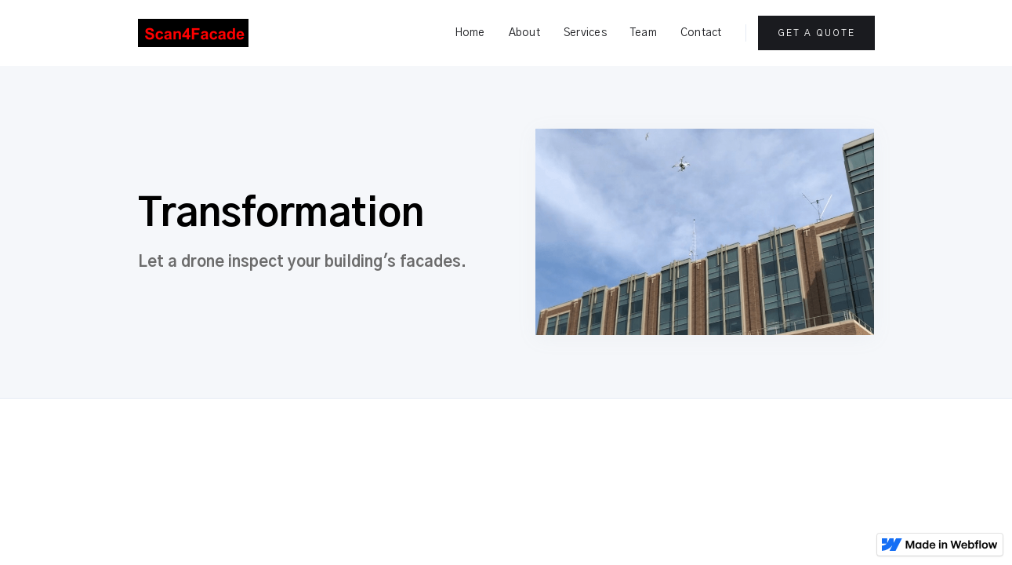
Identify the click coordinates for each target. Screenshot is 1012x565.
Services (585, 32)
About (524, 32)
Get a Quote (816, 33)
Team (643, 32)
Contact (701, 32)
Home (470, 32)
